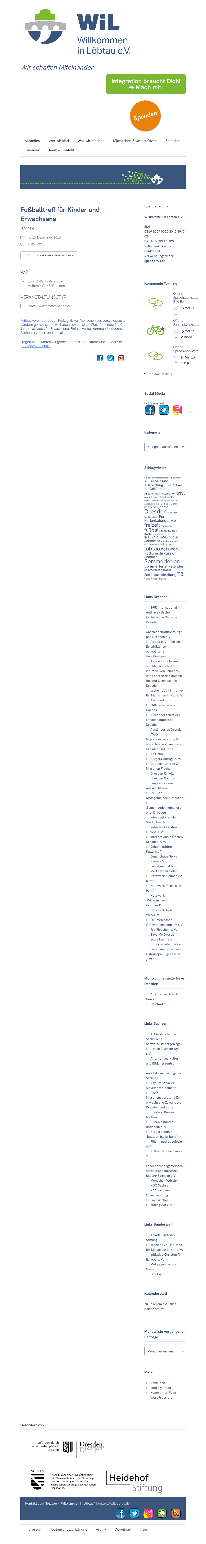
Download (123, 1529)
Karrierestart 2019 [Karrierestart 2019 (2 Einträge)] (153, 544)
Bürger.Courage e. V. (165, 759)
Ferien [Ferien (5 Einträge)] (164, 516)
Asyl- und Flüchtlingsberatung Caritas (160, 705)
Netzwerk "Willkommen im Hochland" (157, 900)
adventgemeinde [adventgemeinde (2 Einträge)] (160, 477)
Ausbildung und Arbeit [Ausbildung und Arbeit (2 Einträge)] (167, 500)
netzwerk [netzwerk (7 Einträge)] (170, 549)
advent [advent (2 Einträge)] (147, 477)
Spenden (145, 116)
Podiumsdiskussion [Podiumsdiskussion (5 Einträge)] (160, 553)
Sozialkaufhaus (161, 939)
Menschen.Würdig (163, 1180)
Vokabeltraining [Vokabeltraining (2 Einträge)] (158, 578)
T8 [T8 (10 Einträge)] (180, 574)
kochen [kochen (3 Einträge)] (168, 544)
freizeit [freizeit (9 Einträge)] (152, 525)
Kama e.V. (157, 861)
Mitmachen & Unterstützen (135, 140)
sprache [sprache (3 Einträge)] (166, 570)
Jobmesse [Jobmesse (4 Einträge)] (152, 540)
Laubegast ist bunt (164, 866)
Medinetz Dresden (164, 871)
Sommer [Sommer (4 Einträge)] (150, 557)
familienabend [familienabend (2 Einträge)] (151, 517)
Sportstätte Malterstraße (45, 281)
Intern (144, 1529)
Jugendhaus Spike (163, 856)
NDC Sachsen (160, 1185)
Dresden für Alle (162, 773)
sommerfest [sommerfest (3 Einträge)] (152, 570)
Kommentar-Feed (163, 1392)
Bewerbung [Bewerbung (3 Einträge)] (151, 507)
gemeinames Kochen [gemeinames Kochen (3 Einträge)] (160, 532)
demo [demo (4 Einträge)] (164, 506)
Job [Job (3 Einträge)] (175, 537)
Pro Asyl (156, 1274)
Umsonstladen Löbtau (166, 944)
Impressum (33, 1529)
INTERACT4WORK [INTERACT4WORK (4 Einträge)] (158, 537)
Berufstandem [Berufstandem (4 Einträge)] (166, 503)
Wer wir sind (59, 140)
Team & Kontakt (61, 150)
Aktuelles (32, 140)
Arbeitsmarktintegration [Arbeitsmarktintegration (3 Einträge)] (159, 493)
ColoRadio (157, 1004)
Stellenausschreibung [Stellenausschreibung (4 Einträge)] (160, 574)
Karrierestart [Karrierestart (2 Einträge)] (171, 541)
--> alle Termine (160, 373)
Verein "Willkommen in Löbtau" (49, 306)
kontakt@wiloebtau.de (113, 1503)
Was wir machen (91, 140)
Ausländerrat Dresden (166, 729)
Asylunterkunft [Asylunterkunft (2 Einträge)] (151, 497)
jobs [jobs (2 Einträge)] (163, 541)
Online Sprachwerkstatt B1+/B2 (185, 298)
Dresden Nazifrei (162, 778)
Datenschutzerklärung (69, 1529)
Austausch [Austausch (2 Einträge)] (149, 503)
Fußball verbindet (33, 321)
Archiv (101, 1529)
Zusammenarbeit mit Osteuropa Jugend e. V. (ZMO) (163, 954)
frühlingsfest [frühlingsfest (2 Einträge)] (167, 525)
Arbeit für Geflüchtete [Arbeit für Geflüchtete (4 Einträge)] (163, 487)
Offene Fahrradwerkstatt (186, 323)
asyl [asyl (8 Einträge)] (180, 493)
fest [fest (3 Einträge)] (173, 521)
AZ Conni (157, 754)
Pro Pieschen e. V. (163, 929)
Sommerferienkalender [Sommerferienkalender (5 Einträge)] (164, 566)
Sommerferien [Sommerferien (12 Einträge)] (162, 561)
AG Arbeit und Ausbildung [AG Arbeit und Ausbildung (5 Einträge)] (156, 482)
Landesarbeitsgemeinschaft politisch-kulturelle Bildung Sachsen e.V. (164, 1171)
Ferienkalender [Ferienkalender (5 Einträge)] (157, 520)
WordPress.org (161, 1397)
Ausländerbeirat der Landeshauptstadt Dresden (163, 720)
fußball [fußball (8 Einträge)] (152, 530)
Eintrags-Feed (160, 1388)
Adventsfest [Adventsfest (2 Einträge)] (175, 477)
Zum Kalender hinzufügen (49, 255)
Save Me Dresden (163, 934)
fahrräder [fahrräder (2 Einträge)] (172, 512)
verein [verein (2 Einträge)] (147, 578)
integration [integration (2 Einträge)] (160, 534)
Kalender (32, 150)
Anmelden (157, 1383)
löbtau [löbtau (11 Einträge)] (152, 548)
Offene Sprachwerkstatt (185, 349)
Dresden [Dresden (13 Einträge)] (155, 511)
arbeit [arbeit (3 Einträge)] (168, 485)
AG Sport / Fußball (36, 346)
